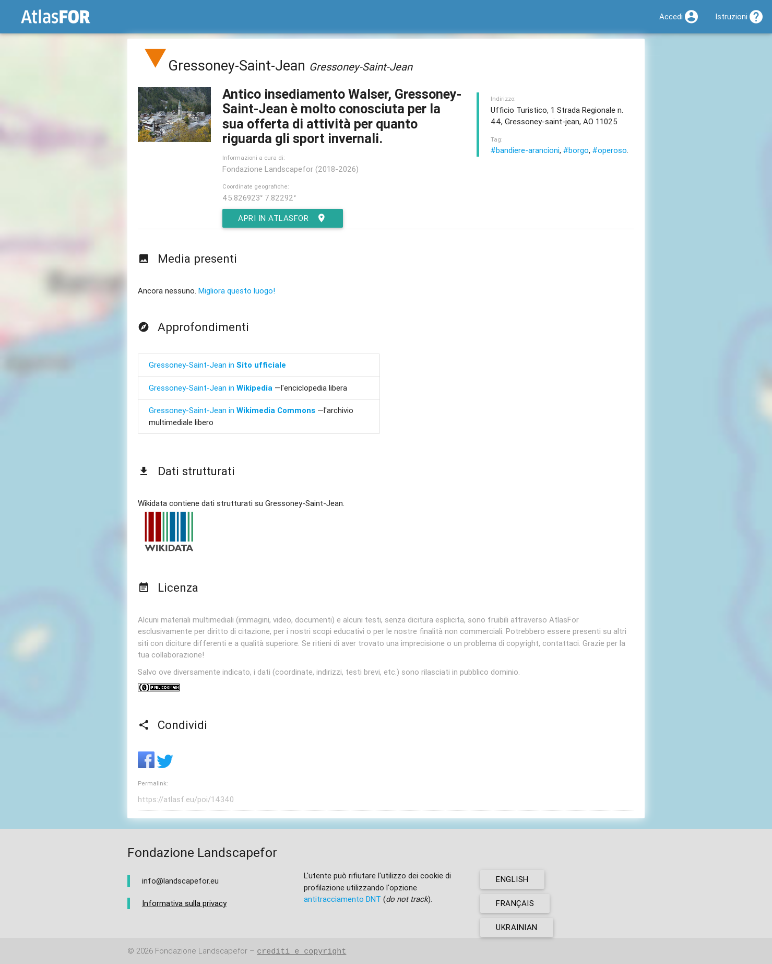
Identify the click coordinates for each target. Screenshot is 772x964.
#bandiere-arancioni (525, 150)
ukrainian (517, 927)
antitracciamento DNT (342, 899)
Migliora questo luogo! (236, 291)
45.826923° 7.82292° (259, 198)
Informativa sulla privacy (184, 903)
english (512, 879)
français (515, 903)
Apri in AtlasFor (282, 218)
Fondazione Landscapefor (201, 951)
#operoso (609, 150)
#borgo (576, 150)
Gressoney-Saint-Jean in (217, 365)
